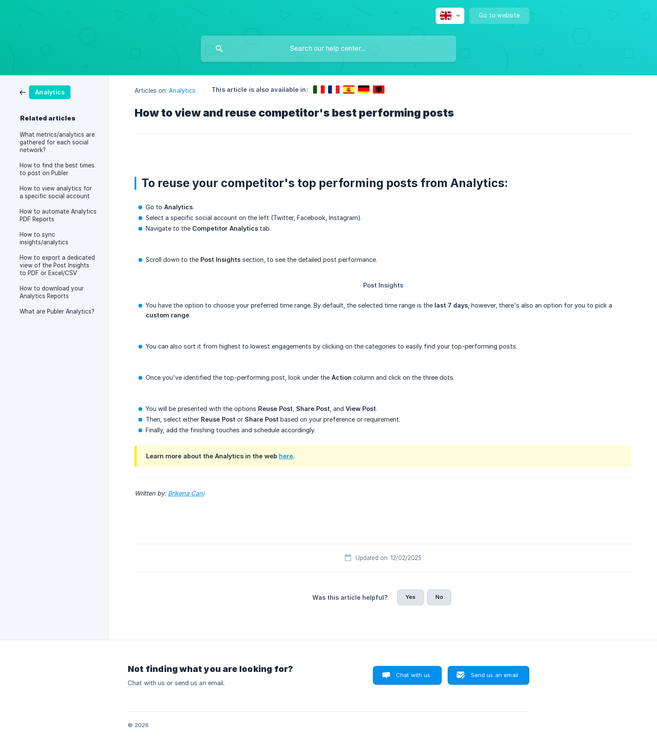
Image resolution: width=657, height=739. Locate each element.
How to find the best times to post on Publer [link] (57, 169)
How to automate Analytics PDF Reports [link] (58, 215)
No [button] (439, 596)
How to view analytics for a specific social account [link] (56, 192)
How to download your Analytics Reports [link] (52, 292)
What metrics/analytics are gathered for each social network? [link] (57, 142)
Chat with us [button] (413, 675)
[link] (45, 92)
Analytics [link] (182, 90)
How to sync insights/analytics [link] (44, 238)
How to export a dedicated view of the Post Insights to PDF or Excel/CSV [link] (57, 265)
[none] (450, 16)
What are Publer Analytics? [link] (57, 311)
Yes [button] (410, 596)
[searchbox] (328, 48)
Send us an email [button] (494, 675)
